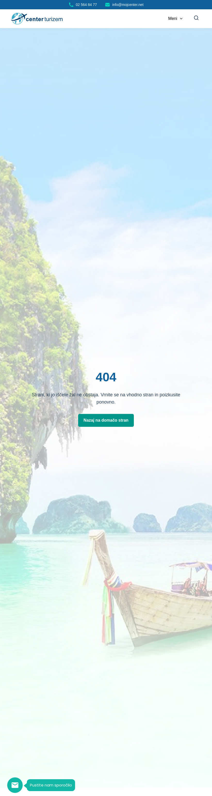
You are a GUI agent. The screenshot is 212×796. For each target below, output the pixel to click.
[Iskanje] (196, 18)
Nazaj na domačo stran (106, 420)
